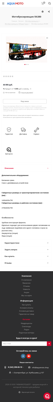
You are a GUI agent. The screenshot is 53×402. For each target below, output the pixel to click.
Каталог (26, 319)
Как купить (26, 305)
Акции (26, 292)
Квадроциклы (26, 323)
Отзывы (26, 286)
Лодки (26, 329)
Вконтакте (23, 356)
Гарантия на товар (26, 314)
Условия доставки (26, 311)
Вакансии (27, 283)
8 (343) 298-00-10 (15, 367)
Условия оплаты (26, 308)
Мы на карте (26, 295)
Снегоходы (26, 326)
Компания (26, 276)
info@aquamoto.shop (40, 367)
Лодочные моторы (26, 333)
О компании (26, 280)
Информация (26, 301)
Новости (26, 289)
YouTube (28, 356)
